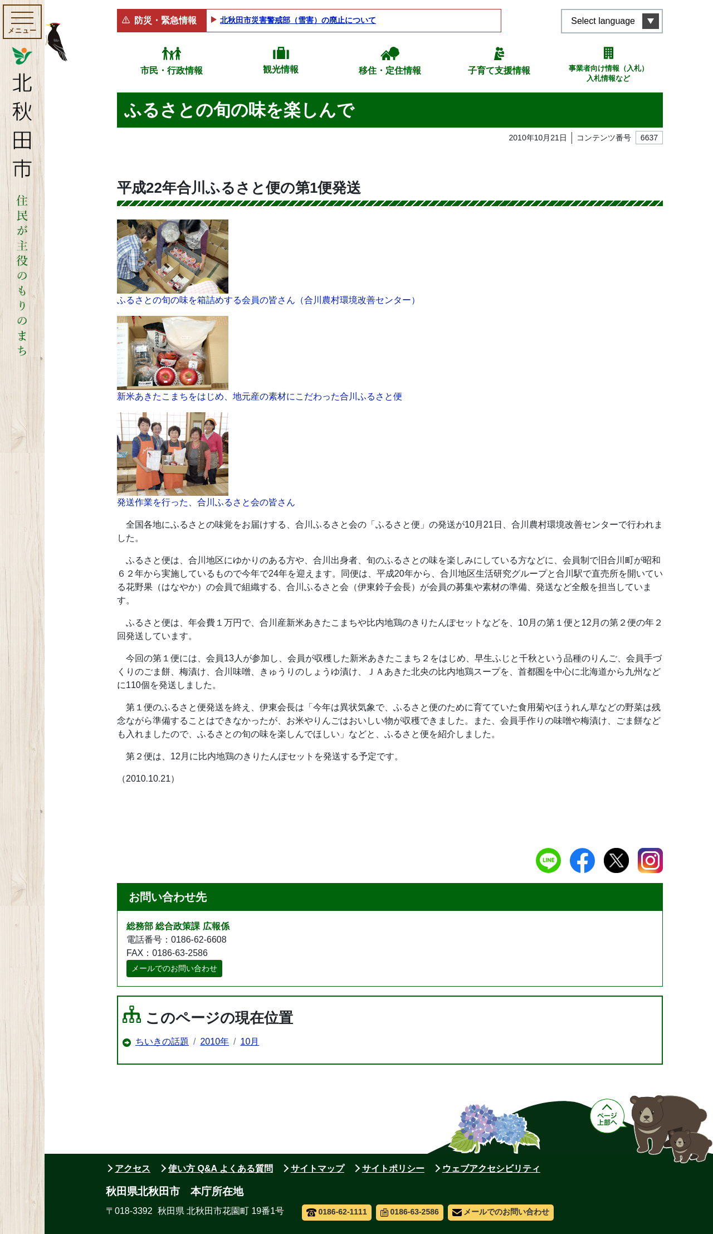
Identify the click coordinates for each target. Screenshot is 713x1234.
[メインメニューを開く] (22, 21)
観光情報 (281, 69)
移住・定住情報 (390, 70)
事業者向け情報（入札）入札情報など (608, 73)
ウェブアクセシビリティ (491, 1168)
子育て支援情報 (499, 70)
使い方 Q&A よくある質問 (220, 1168)
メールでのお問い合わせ (174, 968)
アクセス (132, 1168)
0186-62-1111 (336, 1211)
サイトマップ (317, 1168)
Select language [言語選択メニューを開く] (603, 21)
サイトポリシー (393, 1168)
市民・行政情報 (171, 70)
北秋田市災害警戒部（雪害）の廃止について (298, 20)
